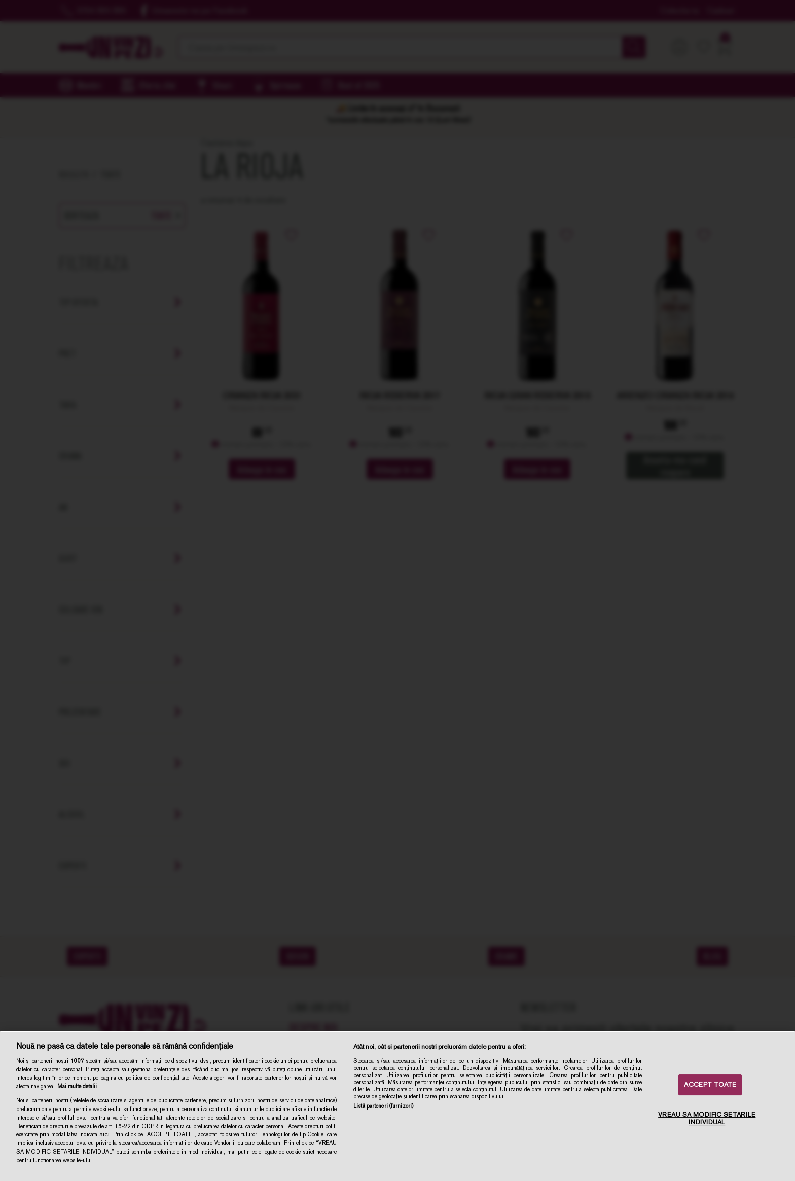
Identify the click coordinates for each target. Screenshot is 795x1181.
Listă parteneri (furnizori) (383, 1106)
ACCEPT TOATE (710, 1084)
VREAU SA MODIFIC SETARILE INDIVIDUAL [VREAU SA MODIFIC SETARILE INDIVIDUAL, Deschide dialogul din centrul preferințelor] (706, 1118)
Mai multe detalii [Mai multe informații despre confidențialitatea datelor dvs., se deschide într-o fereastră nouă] (77, 1086)
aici (104, 1134)
